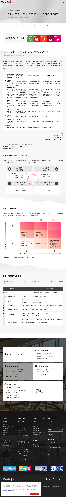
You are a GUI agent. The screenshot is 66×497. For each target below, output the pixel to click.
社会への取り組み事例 (42, 374)
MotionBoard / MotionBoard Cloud (23, 442)
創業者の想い (6, 430)
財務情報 (36, 428)
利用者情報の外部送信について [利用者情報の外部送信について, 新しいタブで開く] (9, 494)
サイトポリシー (27, 486)
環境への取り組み (7, 445)
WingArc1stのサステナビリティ (13, 25)
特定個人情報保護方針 (55, 486)
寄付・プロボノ (51, 369)
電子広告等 (36, 434)
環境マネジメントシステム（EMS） (45, 356)
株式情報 (36, 430)
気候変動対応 (47, 353)
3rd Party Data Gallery (23, 456)
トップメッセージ (7, 428)
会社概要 (5, 421)
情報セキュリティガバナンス (8, 486)
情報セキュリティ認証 (11, 395)
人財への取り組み (25, 25)
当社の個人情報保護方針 (10, 148)
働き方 (13, 372)
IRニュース (36, 424)
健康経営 (21, 372)
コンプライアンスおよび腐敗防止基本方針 (16, 390)
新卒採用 (35, 444)
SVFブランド (21, 424)
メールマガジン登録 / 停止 (54, 447)
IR (48, 426)
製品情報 (50, 421)
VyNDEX (20, 447)
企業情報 (50, 424)
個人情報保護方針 (46, 486)
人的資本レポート (15, 146)
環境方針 (39, 353)
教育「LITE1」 (40, 369)
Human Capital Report (12, 374)
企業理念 (5, 432)
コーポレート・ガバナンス (13, 387)
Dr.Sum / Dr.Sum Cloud (23, 438)
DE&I (7, 372)
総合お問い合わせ (52, 442)
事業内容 (5, 424)
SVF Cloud (22, 428)
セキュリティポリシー (36, 486)
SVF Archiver (22, 430)
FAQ (35, 437)
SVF (20, 426)
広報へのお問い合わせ (53, 445)
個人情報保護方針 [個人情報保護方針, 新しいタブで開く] (34, 493)
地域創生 (46, 372)
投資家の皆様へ (37, 421)
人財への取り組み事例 (11, 377)
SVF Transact (22, 432)
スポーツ (39, 372)
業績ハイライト (37, 426)
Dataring (21, 444)
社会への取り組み (7, 450)
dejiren (20, 453)
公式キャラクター (7, 437)
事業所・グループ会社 (8, 426)
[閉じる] (38, 488)
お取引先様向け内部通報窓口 (13, 397)
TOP (3, 25)
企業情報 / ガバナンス (38, 432)
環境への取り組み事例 (42, 358)
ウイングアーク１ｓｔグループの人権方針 (16, 369)
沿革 (4, 434)
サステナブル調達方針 (11, 392)
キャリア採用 (36, 446)
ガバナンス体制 (6, 452)
